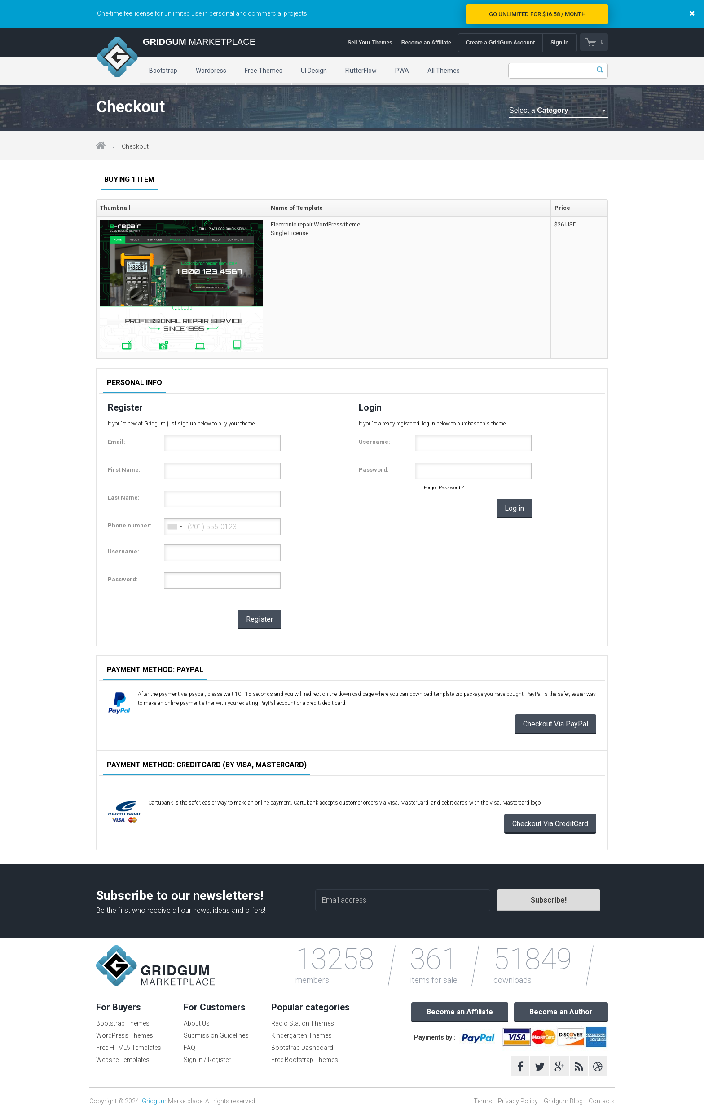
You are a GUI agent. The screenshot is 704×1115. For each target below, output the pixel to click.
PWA (402, 70)
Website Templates (123, 1059)
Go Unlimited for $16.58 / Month (537, 14)
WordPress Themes (124, 1035)
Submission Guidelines (216, 1035)
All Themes (443, 70)
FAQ (189, 1047)
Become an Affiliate (425, 43)
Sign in (559, 43)
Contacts (602, 1101)
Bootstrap (163, 70)
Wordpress (211, 70)
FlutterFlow (361, 70)
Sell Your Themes (369, 43)
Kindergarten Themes (301, 1035)
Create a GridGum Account (499, 43)
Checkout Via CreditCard (550, 823)
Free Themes (263, 70)
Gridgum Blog (563, 1101)
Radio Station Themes (302, 1023)
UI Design (314, 70)
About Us (197, 1023)
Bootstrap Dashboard (302, 1047)
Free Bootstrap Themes (304, 1059)
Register (259, 619)
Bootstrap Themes (123, 1023)
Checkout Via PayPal (555, 724)
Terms (483, 1101)
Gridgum (154, 1101)
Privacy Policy (518, 1101)
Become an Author (561, 1012)
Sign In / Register (207, 1059)
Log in (514, 508)
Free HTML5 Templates (128, 1047)
